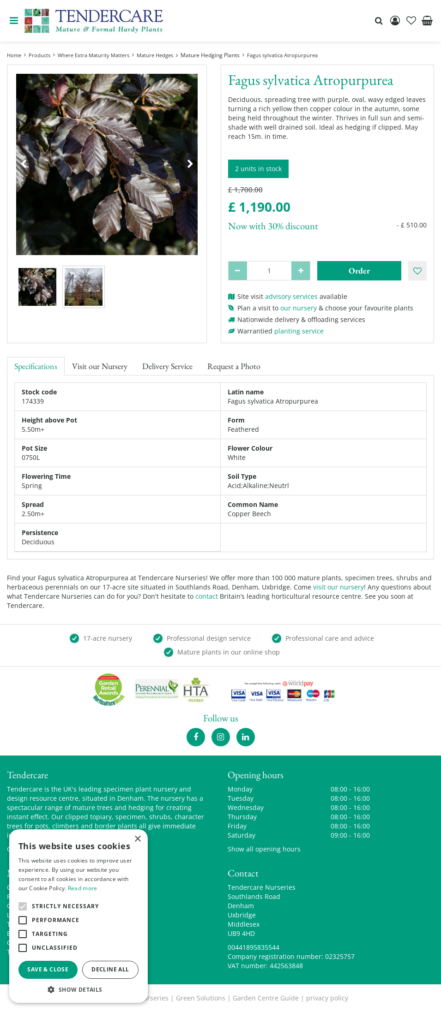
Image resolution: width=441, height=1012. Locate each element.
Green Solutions (200, 998)
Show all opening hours (264, 849)
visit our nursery (338, 587)
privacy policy (327, 998)
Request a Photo (233, 366)
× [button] (137, 839)
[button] (78, 989)
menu (14, 21)
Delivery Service (167, 366)
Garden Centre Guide (266, 998)
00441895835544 (253, 947)
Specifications (35, 366)
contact (206, 596)
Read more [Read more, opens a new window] (82, 888)
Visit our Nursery (99, 366)
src (379, 21)
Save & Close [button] (47, 969)
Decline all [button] (110, 969)
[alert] (78, 916)
